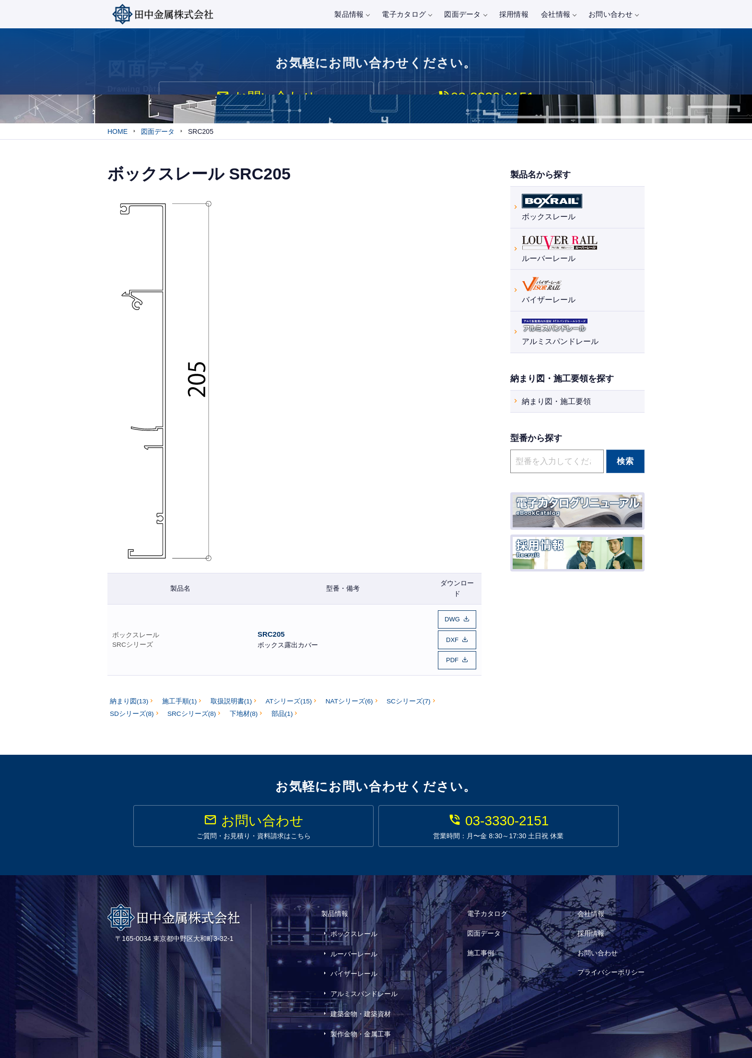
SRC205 (271, 635)
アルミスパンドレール (560, 332)
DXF (452, 640)
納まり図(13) (129, 699)
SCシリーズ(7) (409, 699)
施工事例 (480, 943)
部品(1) (282, 711)
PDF (452, 659)
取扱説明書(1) (231, 699)
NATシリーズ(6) (349, 699)
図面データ (465, 14)
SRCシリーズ (132, 646)
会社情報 (558, 14)
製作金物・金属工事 (360, 1001)
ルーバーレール (560, 249)
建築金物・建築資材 (360, 987)
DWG (452, 622)
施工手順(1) (179, 699)
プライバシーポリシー (611, 956)
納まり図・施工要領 (556, 403)
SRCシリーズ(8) (191, 711)
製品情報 (351, 14)
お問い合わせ (613, 14)
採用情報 (514, 14)
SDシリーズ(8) (132, 711)
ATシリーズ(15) (289, 699)
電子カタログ (407, 14)
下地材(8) (244, 711)
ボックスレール (135, 636)
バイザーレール (549, 291)
